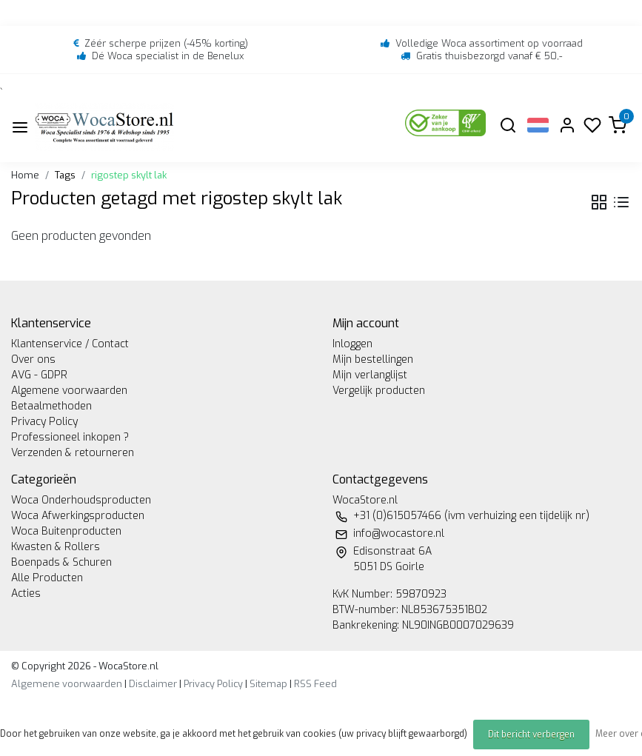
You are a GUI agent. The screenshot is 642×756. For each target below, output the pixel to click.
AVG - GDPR (39, 375)
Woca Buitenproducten (66, 531)
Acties (26, 593)
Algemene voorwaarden (69, 391)
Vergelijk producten (378, 391)
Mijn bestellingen (372, 359)
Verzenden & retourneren (72, 453)
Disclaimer (153, 684)
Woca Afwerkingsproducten (77, 516)
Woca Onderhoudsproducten (81, 500)
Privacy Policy (44, 422)
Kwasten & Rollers (55, 547)
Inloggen (352, 344)
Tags (65, 175)
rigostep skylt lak (129, 175)
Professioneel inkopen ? (70, 437)
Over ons (33, 359)
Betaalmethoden (51, 406)
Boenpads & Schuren (61, 562)
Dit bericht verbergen (531, 734)
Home (25, 175)
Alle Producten (47, 578)
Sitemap (268, 684)
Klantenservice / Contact (70, 344)
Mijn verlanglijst (369, 375)
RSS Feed (315, 684)
